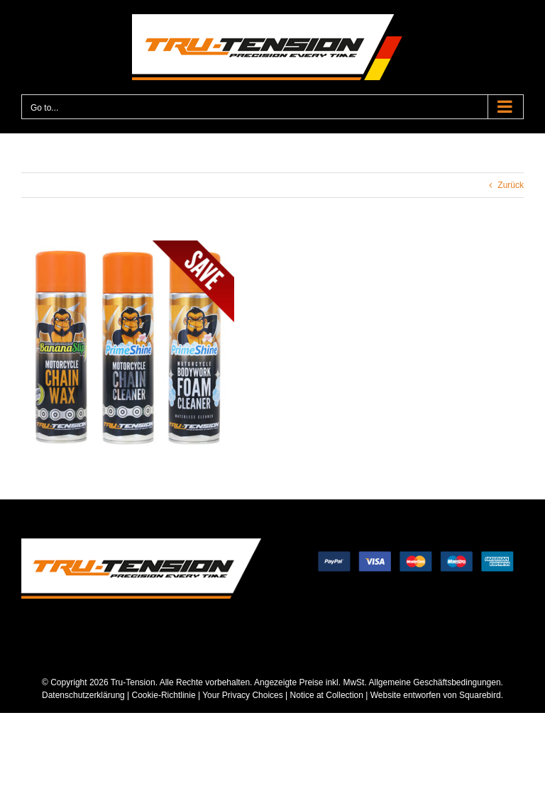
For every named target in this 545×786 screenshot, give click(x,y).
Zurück (510, 185)
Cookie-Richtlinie (164, 695)
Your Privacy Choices (242, 695)
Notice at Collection (326, 695)
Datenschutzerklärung (83, 695)
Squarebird (479, 695)
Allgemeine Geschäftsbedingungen (434, 682)
